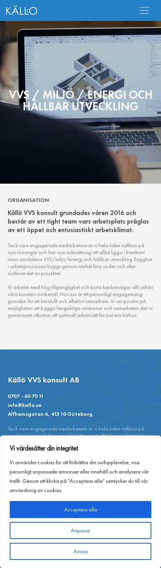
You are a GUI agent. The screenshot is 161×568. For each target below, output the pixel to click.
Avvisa (81, 551)
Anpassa (80, 530)
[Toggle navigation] (144, 10)
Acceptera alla (80, 509)
